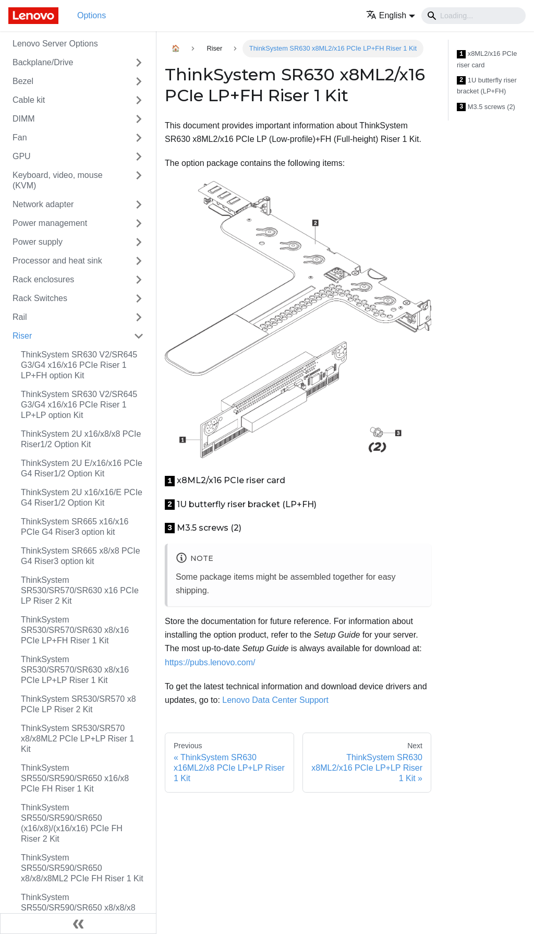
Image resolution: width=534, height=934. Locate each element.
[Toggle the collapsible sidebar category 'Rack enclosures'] (138, 279)
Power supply (38, 241)
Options (91, 15)
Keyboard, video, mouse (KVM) (58, 180)
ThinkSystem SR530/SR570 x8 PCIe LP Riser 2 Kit (78, 704)
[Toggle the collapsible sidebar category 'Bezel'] (138, 81)
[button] (390, 15)
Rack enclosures (43, 279)
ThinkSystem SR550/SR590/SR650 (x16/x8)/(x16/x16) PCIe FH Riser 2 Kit (72, 823)
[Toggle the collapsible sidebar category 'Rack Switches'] (138, 298)
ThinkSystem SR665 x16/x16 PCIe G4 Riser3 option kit (74, 526)
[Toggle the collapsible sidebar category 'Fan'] (138, 137)
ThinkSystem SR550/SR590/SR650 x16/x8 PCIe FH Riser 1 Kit (75, 778)
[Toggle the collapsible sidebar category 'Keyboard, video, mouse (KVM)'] (138, 180)
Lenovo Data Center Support (275, 700)
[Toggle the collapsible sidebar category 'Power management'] (138, 223)
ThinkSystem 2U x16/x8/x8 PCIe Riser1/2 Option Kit (81, 439)
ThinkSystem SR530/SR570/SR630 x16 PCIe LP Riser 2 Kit (80, 590)
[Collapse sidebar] (78, 923)
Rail (20, 317)
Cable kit (29, 99)
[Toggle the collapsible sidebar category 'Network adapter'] (138, 204)
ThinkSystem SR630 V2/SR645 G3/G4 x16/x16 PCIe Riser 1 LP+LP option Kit (79, 405)
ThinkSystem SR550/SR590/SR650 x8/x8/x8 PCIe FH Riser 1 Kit (78, 908)
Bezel (23, 81)
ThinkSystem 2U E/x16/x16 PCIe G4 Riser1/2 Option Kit (81, 468)
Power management (50, 223)
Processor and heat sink (57, 260)
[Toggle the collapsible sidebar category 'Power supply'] (138, 242)
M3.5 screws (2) (486, 107)
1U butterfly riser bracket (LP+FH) (487, 85)
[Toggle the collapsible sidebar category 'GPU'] (138, 156)
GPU (22, 156)
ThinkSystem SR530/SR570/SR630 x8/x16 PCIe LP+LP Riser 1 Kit (75, 670)
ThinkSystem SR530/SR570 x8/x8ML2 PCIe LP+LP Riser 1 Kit (77, 738)
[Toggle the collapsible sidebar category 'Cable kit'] (138, 100)
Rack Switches (40, 298)
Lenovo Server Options (55, 43)
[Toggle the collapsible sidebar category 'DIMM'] (138, 119)
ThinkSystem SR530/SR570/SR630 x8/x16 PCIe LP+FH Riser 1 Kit (75, 630)
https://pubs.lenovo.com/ (210, 662)
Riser (22, 335)
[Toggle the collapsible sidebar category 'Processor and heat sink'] (138, 261)
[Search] (473, 15)
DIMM (24, 118)
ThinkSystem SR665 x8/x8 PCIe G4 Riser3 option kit (80, 556)
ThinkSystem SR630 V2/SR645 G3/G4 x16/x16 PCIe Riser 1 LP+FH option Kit (79, 365)
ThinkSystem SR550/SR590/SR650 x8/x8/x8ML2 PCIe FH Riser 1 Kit (82, 868)
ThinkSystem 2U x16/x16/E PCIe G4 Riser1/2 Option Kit (81, 497)
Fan (20, 137)
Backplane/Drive (43, 62)
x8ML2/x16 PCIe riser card (487, 59)
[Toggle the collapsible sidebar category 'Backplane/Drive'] (138, 62)
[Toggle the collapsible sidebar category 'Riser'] (138, 336)
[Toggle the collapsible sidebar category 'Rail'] (138, 317)
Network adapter (43, 204)
